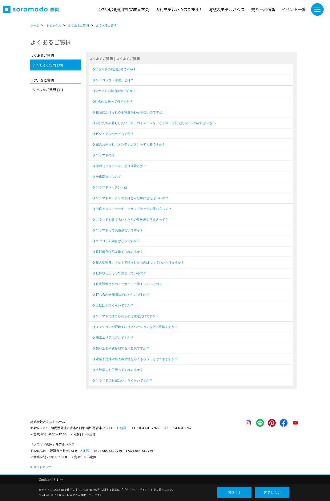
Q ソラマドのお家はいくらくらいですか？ (122, 380)
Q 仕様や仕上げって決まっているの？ (119, 273)
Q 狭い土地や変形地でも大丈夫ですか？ (120, 348)
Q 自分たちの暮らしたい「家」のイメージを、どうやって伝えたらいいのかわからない (154, 123)
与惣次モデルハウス (227, 9)
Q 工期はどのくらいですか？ (113, 305)
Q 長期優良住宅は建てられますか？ (117, 251)
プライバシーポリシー (136, 490)
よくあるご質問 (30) (47, 65)
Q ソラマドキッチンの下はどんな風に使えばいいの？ (130, 198)
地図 (123, 428)
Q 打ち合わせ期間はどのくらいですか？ (120, 294)
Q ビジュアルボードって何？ (113, 133)
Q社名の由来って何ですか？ (112, 101)
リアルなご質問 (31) (47, 89)
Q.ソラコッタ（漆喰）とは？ (113, 80)
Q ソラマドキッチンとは (109, 187)
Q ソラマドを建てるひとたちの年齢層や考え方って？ (130, 219)
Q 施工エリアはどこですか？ (113, 337)
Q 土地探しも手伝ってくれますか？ (117, 369)
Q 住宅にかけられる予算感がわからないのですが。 (128, 112)
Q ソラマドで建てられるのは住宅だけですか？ (125, 316)
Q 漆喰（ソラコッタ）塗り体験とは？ (119, 166)
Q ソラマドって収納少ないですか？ (117, 230)
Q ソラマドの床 (103, 155)
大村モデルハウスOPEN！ (179, 9)
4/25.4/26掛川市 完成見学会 (123, 9)
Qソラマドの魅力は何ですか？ (114, 69)
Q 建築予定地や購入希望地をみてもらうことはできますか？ (135, 359)
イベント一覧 (294, 9)
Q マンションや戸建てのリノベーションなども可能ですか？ (135, 327)
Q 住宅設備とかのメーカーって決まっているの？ (127, 284)
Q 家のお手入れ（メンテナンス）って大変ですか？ (128, 144)
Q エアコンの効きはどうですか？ (116, 241)
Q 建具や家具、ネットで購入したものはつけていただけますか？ (138, 262)
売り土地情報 (263, 9)
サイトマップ (42, 467)
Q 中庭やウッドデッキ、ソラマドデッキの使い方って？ (132, 209)
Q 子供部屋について (106, 176)
